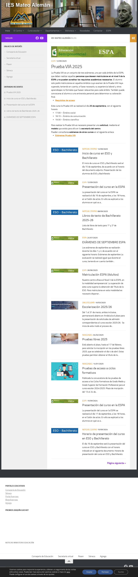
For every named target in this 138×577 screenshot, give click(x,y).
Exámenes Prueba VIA (65, 135)
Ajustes (121, 572)
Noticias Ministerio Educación (19, 543)
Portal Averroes (11, 496)
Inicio (7, 30)
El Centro (18, 30)
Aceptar (89, 572)
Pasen (9, 64)
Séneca (9, 70)
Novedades (85, 30)
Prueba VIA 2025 (66, 66)
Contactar (98, 30)
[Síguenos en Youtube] (41, 38)
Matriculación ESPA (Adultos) (100, 274)
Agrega (9, 76)
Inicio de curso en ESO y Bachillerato (21, 98)
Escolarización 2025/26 (97, 307)
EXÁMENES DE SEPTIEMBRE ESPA (103, 242)
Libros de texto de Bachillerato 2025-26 (22, 111)
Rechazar (105, 572)
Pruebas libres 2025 (94, 339)
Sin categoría (88, 302)
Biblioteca (69, 30)
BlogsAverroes (11, 500)
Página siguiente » (116, 463)
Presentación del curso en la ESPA (103, 187)
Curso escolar (34, 30)
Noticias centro (89, 149)
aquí (68, 572)
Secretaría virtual (13, 58)
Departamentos (52, 30)
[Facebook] (37, 38)
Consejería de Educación (16, 52)
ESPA (108, 30)
